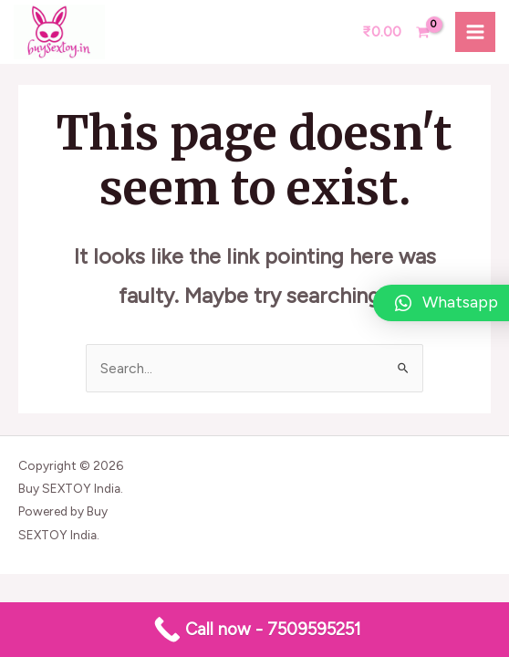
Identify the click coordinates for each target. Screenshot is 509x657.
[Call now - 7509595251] (254, 629)
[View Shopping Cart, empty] (396, 32)
